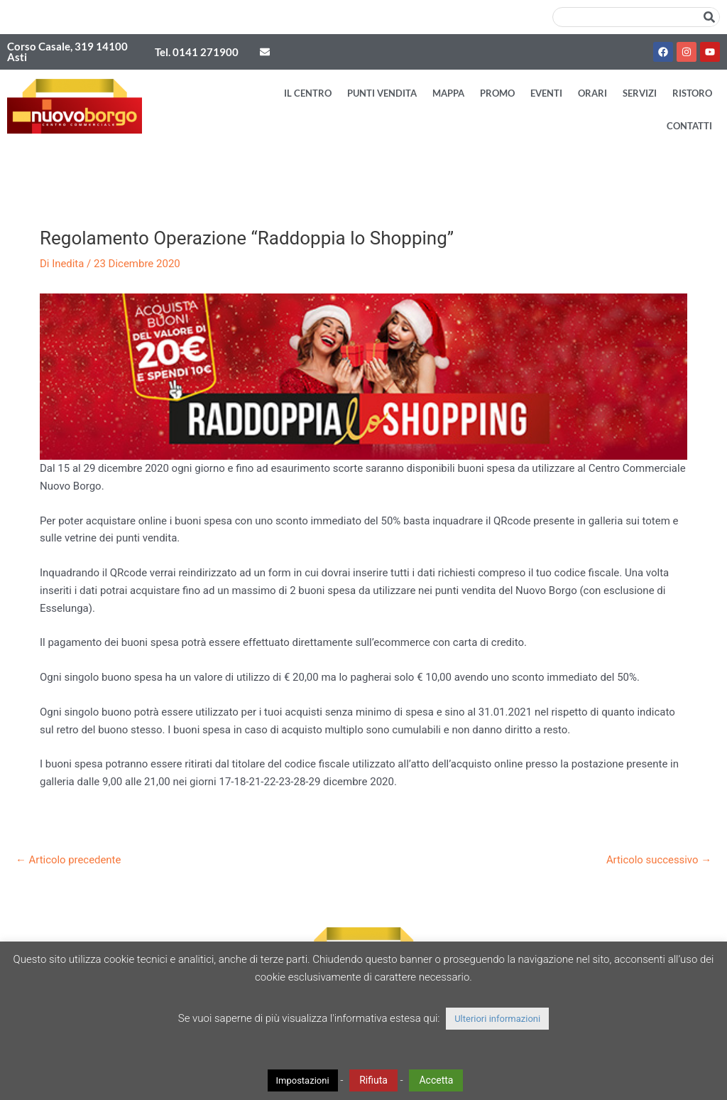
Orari (592, 93)
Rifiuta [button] (373, 1080)
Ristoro (692, 93)
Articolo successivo (658, 859)
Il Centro (308, 93)
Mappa (448, 93)
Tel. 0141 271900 (197, 51)
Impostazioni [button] (302, 1080)
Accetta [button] (436, 1080)
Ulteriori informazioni (497, 1018)
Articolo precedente (69, 859)
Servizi (640, 93)
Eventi (546, 93)
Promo (497, 93)
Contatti (689, 125)
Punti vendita (382, 93)
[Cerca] (709, 17)
